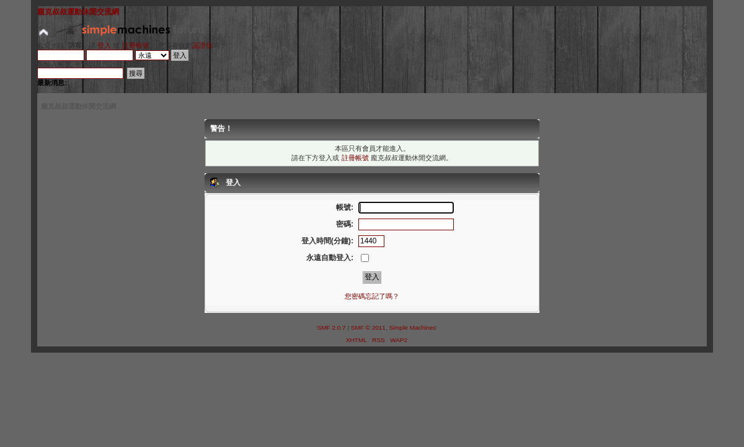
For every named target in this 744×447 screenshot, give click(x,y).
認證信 (202, 45)
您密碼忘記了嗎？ (372, 296)
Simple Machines (412, 327)
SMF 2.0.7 (331, 327)
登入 (104, 45)
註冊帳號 (135, 45)
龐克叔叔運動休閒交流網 (78, 11)
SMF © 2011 (368, 327)
